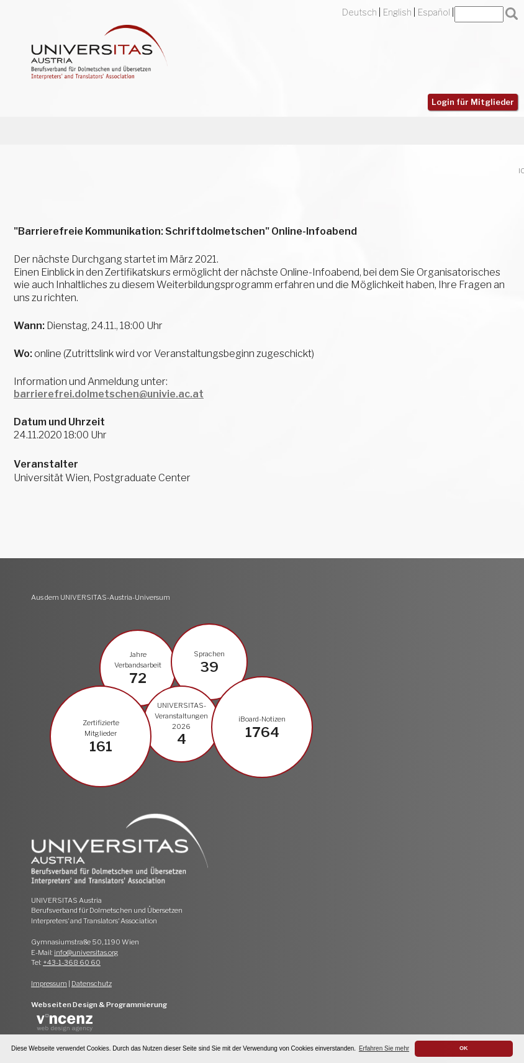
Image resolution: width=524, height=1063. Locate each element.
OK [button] (463, 1048)
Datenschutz (91, 983)
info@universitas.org (86, 952)
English (397, 12)
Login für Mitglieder (472, 102)
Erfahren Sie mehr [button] (384, 1048)
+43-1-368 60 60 (72, 962)
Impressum (49, 983)
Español (434, 12)
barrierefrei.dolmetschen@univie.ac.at (109, 394)
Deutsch (359, 12)
